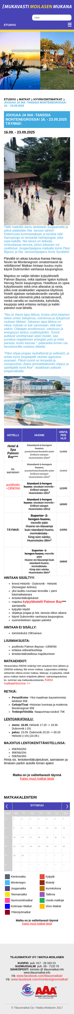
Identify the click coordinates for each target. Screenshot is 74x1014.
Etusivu (10, 24)
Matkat (24, 99)
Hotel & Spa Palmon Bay (13, 451)
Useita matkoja (55, 900)
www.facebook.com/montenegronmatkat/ (39, 979)
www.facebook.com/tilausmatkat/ (39, 975)
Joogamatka (18, 888)
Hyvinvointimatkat (47, 99)
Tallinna (50, 894)
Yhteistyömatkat (21, 912)
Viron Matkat (53, 906)
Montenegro (18, 882)
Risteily (50, 882)
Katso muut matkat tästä (37, 778)
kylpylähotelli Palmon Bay (42, 601)
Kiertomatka (18, 876)
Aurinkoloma (53, 888)
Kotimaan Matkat (21, 906)
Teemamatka (19, 894)
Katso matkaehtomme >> (28, 681)
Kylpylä (50, 876)
